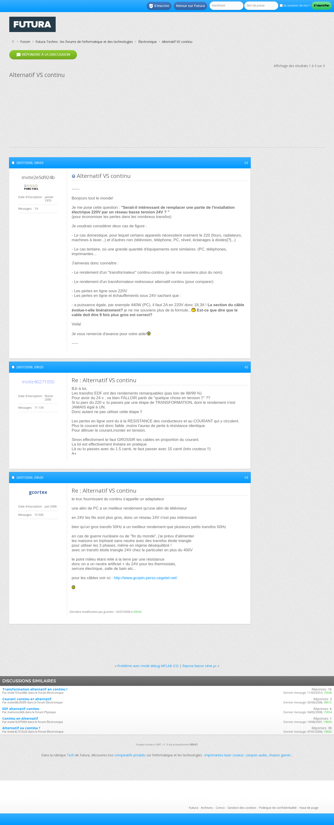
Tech (70, 755)
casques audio (256, 755)
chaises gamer (280, 755)
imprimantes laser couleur (224, 755)
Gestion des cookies (242, 808)
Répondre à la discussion (43, 54)
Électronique (147, 41)
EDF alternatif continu (20, 708)
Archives (207, 808)
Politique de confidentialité (278, 808)
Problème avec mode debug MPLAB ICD (148, 666)
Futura (193, 808)
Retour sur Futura (190, 6)
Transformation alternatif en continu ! (34, 689)
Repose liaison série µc (199, 666)
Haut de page (308, 808)
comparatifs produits (130, 755)
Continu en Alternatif (20, 718)
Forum (25, 41)
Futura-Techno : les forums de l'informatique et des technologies (84, 41)
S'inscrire (159, 6)
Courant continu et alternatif (26, 699)
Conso (220, 808)
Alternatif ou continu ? (21, 728)
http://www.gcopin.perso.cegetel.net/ (145, 578)
